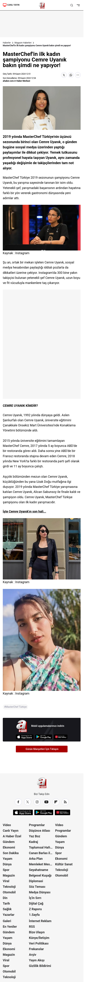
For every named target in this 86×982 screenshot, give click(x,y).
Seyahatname (38, 870)
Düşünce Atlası (39, 830)
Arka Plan (36, 858)
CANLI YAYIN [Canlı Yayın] (11, 4)
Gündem (9, 842)
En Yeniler (10, 926)
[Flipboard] (55, 801)
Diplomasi (36, 881)
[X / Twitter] (27, 801)
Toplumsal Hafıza (41, 847)
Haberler (7, 43)
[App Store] (25, 736)
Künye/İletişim (39, 938)
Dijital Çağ (36, 903)
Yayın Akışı (36, 960)
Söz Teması (37, 886)
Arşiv (32, 954)
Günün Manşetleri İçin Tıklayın (42, 749)
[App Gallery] (61, 736)
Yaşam (7, 858)
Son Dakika (11, 853)
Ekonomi (9, 847)
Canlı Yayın (10, 830)
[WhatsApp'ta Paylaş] (71, 75)
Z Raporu (35, 909)
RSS (32, 926)
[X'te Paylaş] (64, 75)
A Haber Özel (12, 836)
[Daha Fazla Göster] (78, 75)
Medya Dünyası (39, 892)
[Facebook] (18, 801)
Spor (6, 870)
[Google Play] (43, 736)
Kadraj (33, 842)
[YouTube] (46, 801)
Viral (6, 881)
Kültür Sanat (64, 864)
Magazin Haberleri (23, 43)
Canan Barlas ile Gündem (41, 853)
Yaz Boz (34, 836)
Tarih (6, 903)
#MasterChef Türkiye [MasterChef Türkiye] (15, 706)
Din (5, 898)
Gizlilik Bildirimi (40, 966)
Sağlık (7, 909)
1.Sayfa (34, 914)
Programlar (37, 825)
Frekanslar (36, 949)
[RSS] (65, 801)
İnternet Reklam (40, 921)
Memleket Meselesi (41, 864)
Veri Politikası (38, 943)
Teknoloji (9, 886)
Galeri (7, 921)
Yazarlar (8, 914)
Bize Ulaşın (37, 932)
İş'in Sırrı (35, 898)
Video (7, 825)
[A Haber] (42, 5)
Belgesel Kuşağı (40, 875)
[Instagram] (37, 801)
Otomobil (9, 892)
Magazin (9, 875)
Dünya (7, 864)
